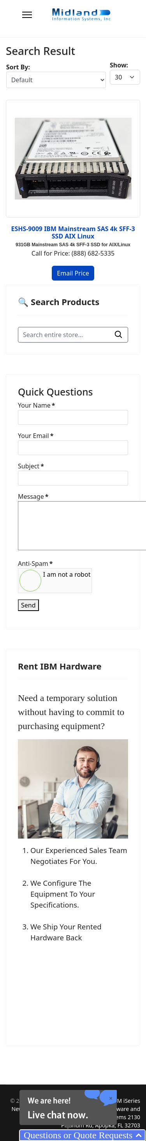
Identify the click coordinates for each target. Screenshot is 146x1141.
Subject (31, 466)
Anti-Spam (35, 563)
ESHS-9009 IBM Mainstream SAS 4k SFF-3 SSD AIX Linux (73, 232)
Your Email (35, 435)
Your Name (36, 405)
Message (33, 496)
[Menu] (27, 14)
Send (28, 605)
